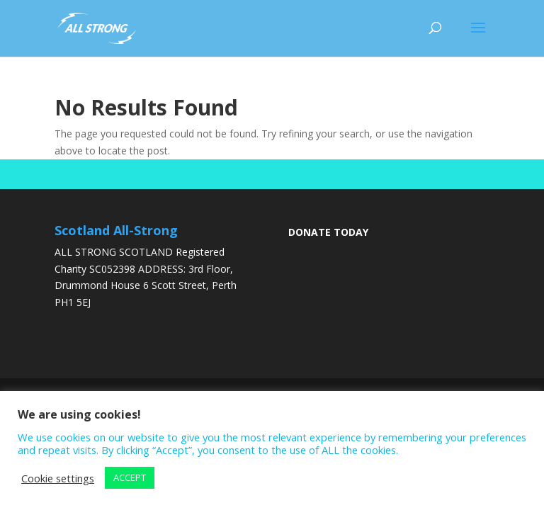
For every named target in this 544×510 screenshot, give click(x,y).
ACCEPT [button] (129, 477)
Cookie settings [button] (57, 478)
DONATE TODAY (328, 232)
